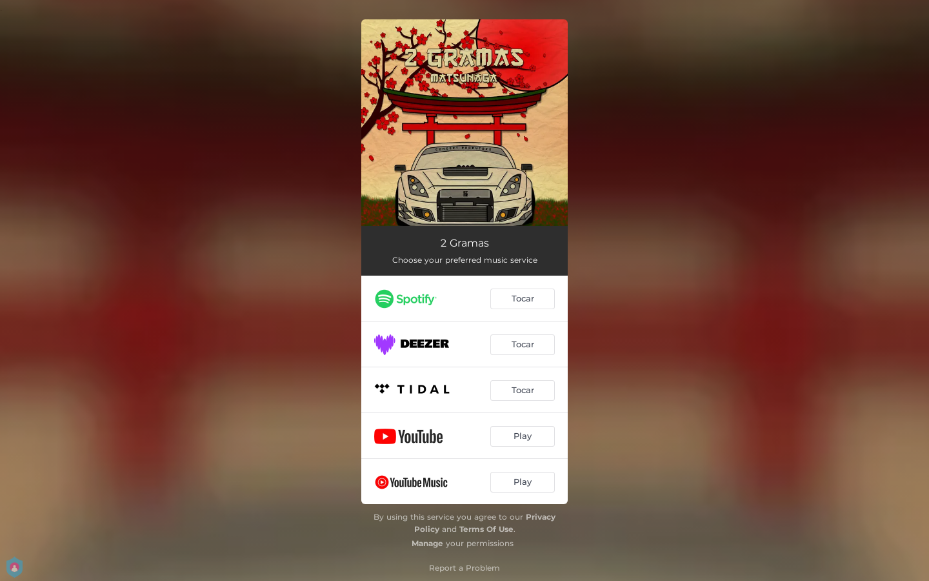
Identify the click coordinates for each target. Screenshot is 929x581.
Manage (427, 543)
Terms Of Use (486, 529)
